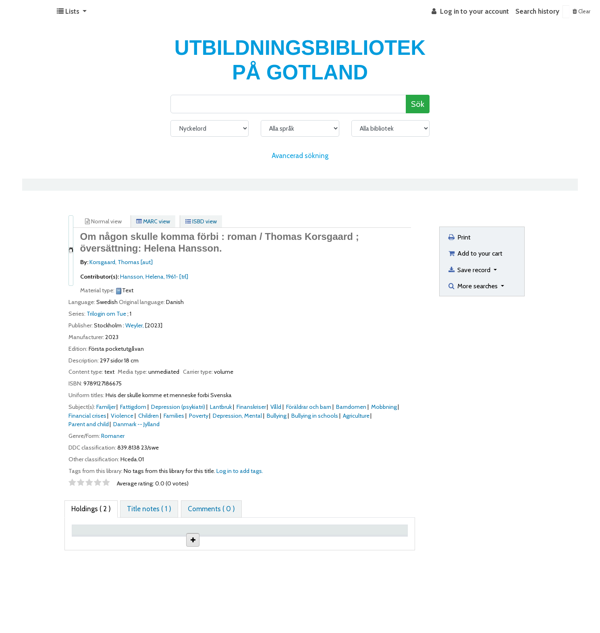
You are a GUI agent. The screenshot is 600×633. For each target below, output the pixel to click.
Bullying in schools (314, 415)
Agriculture (356, 415)
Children (148, 415)
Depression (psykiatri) (178, 406)
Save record (469, 270)
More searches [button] (473, 286)
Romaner (113, 435)
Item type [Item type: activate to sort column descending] (90, 542)
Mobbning (384, 406)
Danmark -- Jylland (136, 424)
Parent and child (89, 424)
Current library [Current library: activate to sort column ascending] (135, 538)
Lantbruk (221, 406)
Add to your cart (474, 253)
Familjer (106, 406)
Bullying (277, 415)
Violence (122, 415)
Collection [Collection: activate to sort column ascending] (187, 542)
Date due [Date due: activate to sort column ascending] (377, 542)
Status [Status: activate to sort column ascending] (325, 542)
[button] (72, 11)
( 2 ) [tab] (91, 509)
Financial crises (87, 415)
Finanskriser (251, 406)
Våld (275, 406)
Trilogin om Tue (106, 313)
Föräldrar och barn (308, 406)
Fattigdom (133, 406)
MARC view (153, 221)
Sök (417, 104)
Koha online (26, 12)
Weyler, (134, 325)
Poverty (198, 415)
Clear (581, 11)
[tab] (149, 509)
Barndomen (351, 406)
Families (174, 415)
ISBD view (201, 221)
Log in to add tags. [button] (239, 471)
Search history (537, 11)
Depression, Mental (237, 415)
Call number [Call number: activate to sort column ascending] (286, 542)
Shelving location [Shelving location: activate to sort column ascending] (233, 538)
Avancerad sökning (300, 156)
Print (459, 237)
